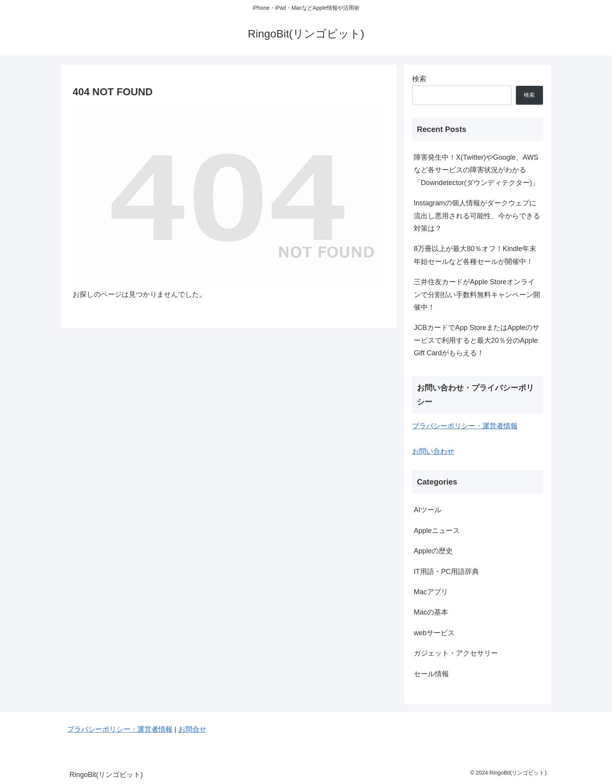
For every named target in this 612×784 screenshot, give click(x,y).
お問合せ (192, 729)
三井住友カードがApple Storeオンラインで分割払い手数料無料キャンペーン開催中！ (477, 294)
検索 (419, 79)
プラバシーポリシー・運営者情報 (465, 426)
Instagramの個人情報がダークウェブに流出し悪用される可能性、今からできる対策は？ (477, 215)
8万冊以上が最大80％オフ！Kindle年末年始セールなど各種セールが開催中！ (475, 255)
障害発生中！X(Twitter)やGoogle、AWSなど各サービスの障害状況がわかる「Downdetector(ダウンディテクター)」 (476, 170)
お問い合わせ (433, 451)
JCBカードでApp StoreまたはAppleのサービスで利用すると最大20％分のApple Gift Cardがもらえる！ (476, 340)
